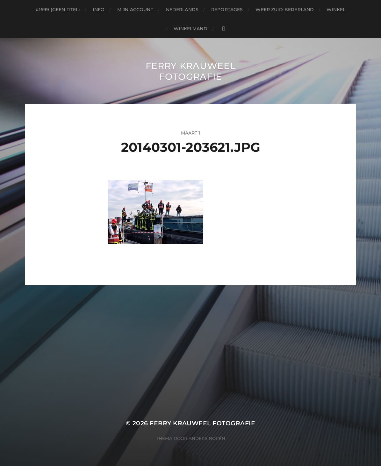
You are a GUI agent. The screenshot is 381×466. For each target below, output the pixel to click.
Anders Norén (207, 438)
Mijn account (135, 9)
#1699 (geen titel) (58, 9)
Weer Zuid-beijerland (284, 9)
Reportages (227, 9)
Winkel (336, 9)
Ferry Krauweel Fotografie (191, 71)
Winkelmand (190, 28)
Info (98, 9)
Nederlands (182, 9)
